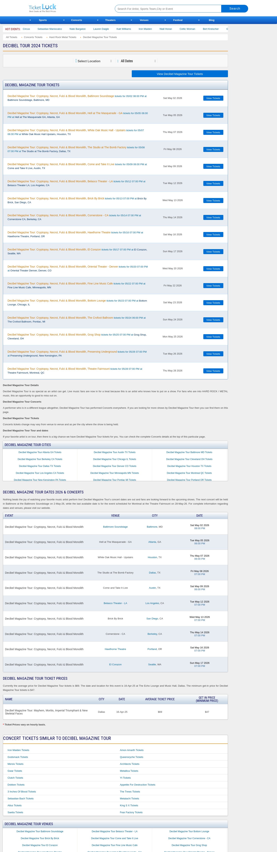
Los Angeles (152, 603)
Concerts (76, 20)
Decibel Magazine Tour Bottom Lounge (189, 831)
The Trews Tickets (130, 791)
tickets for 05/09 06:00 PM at (77, 166)
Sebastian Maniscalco (57, 28)
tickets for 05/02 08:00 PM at (77, 97)
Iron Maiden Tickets (18, 750)
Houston (152, 557)
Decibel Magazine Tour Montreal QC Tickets (189, 473)
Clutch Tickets (15, 777)
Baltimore (152, 526)
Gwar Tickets (15, 770)
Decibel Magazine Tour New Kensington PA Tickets (40, 480)
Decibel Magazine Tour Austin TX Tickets (114, 452)
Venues (144, 20)
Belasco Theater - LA (115, 603)
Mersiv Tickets (15, 763)
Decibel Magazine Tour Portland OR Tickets (189, 480)
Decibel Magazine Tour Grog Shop (189, 845)
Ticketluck (67, 8)
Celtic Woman (195, 28)
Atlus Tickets (15, 805)
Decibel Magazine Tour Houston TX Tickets (189, 466)
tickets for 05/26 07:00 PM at (77, 353)
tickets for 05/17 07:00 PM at (77, 251)
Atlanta (152, 541)
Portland (152, 649)
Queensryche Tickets (131, 757)
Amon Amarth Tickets (132, 750)
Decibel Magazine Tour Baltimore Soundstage (40, 831)
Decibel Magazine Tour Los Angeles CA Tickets (40, 473)
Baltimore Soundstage (115, 526)
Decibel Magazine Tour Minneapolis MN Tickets (114, 473)
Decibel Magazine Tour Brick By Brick (40, 838)
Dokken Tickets (16, 784)
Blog (211, 20)
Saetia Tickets (15, 812)
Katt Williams (131, 28)
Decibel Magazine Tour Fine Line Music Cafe (115, 845)
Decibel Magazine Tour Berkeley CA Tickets (40, 459)
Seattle (152, 664)
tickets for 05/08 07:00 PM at (76, 149)
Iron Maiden (153, 28)
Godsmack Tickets (18, 757)
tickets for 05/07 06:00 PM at (76, 132)
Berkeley (152, 633)
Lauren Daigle (109, 28)
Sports (43, 20)
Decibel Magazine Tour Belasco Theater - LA (115, 831)
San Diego (152, 618)
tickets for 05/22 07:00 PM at (76, 285)
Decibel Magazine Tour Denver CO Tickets (114, 466)
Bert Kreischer (218, 28)
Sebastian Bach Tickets (20, 798)
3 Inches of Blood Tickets (22, 791)
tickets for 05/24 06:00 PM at (77, 319)
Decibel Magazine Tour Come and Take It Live (114, 838)
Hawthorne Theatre (115, 649)
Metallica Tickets (129, 770)
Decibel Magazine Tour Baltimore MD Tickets (189, 452)
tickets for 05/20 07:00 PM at (78, 268)
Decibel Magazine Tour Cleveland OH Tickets (189, 459)
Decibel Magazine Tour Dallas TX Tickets (40, 466)
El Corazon (115, 664)
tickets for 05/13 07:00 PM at (77, 200)
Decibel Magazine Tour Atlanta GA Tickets (39, 452)
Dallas (152, 572)
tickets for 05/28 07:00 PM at (75, 370)
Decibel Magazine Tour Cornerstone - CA (189, 838)
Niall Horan (173, 28)
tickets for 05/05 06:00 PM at (78, 115)
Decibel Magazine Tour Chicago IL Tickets (114, 459)
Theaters (110, 20)
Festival (178, 20)
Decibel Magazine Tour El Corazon (40, 845)
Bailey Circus (30, 28)
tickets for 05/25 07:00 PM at (77, 336)
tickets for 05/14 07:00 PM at (74, 217)
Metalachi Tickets (129, 798)
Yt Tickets (125, 777)
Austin (152, 587)
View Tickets (213, 98)
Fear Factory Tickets (131, 812)
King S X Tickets (129, 805)
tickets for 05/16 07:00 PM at (75, 234)
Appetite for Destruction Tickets (137, 784)
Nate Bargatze (85, 28)
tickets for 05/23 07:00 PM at (77, 302)
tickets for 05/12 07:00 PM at (76, 183)
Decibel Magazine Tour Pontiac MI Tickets (114, 480)
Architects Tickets (129, 763)
